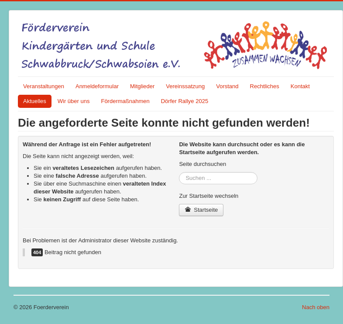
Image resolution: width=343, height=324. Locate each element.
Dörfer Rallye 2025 (184, 101)
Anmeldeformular (97, 86)
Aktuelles (34, 101)
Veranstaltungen (43, 86)
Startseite (201, 210)
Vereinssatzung (185, 86)
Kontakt (300, 86)
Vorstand (227, 86)
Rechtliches (264, 86)
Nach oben (315, 307)
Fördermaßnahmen (125, 101)
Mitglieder (142, 86)
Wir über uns (74, 101)
